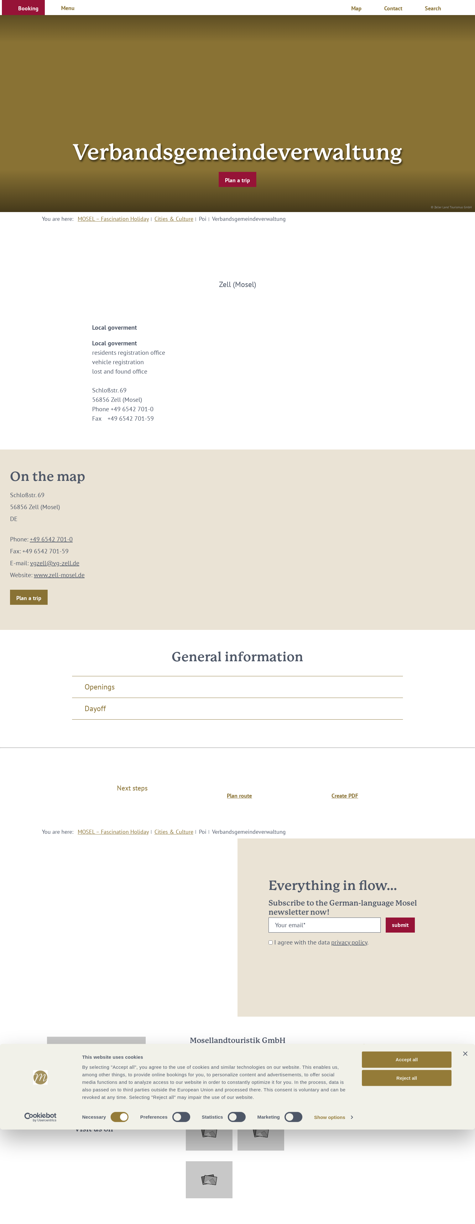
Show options (330, 1211)
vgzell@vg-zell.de (54, 563)
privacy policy (349, 942)
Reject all (406, 1172)
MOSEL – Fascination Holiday (113, 218)
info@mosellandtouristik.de (237, 1074)
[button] (23, 7)
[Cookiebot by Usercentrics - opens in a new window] (40, 1211)
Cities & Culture (173, 218)
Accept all (407, 1154)
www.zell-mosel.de (59, 575)
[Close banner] (465, 1148)
